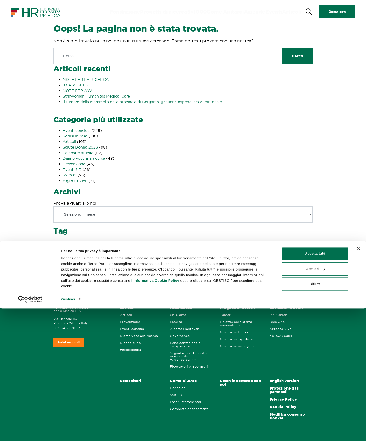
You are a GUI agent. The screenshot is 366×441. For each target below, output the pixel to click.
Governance (180, 336)
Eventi (274, 12)
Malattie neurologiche (237, 346)
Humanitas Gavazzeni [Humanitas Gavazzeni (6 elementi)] (217, 249)
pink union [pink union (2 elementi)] (147, 258)
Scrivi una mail (68, 342)
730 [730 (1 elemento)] (121, 242)
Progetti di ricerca (178, 12)
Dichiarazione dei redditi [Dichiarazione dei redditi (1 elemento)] (237, 242)
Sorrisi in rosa (75, 136)
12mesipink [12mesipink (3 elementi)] (108, 242)
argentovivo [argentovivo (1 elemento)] (132, 242)
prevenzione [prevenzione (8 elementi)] (208, 258)
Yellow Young (281, 336)
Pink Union (278, 315)
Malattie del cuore (234, 332)
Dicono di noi (131, 343)
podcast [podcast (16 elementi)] (181, 258)
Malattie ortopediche (237, 339)
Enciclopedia (130, 350)
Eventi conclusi (76, 130)
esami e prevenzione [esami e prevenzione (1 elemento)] (267, 242)
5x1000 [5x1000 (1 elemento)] (93, 242)
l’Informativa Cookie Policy (155, 413)
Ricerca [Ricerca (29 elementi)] (269, 257)
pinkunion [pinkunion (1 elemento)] (163, 258)
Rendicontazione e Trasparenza (185, 344)
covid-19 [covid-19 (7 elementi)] (204, 242)
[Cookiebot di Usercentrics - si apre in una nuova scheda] (30, 431)
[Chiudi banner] (358, 381)
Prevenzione (74, 164)
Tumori (226, 315)
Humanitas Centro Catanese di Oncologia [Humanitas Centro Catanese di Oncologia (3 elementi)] (158, 250)
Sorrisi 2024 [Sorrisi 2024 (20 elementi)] (283, 268)
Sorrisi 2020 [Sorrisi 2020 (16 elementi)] (141, 268)
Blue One (277, 322)
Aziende (257, 12)
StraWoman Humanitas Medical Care (96, 96)
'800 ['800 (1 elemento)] (84, 242)
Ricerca (176, 322)
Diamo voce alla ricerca (84, 158)
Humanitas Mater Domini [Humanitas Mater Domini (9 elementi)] (269, 249)
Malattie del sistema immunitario (236, 323)
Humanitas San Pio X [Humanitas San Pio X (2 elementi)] (68, 258)
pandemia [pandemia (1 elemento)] (133, 258)
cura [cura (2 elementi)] (218, 242)
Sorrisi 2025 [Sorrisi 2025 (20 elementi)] (70, 277)
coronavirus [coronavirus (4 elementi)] (183, 242)
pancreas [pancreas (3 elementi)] (117, 258)
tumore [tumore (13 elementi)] (112, 277)
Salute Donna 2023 (80, 147)
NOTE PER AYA (78, 90)
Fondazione (146, 12)
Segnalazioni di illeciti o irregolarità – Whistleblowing (189, 356)
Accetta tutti (315, 386)
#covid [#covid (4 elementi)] (59, 242)
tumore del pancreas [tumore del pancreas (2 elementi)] (167, 277)
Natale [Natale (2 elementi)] (103, 258)
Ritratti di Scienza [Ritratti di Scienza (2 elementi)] (295, 258)
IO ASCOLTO (75, 85)
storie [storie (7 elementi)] (95, 277)
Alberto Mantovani (185, 329)
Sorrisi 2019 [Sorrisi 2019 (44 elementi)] (104, 267)
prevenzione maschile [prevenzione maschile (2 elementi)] (240, 258)
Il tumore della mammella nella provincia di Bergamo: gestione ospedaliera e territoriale (142, 102)
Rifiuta (315, 417)
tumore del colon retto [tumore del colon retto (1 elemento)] (137, 278)
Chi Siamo (178, 315)
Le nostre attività (78, 153)
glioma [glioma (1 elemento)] (116, 250)
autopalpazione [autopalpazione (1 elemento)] (150, 242)
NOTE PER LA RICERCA (86, 79)
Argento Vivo (75, 181)
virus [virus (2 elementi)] (187, 277)
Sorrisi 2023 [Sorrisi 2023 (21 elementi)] (247, 268)
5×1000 (69, 175)
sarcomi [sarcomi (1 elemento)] (78, 269)
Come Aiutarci (231, 12)
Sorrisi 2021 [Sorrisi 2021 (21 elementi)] (176, 268)
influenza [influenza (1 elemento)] (91, 258)
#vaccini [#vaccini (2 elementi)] (73, 242)
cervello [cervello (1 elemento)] (167, 242)
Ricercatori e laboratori (189, 366)
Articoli (292, 12)
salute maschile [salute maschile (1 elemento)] (63, 269)
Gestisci (68, 432)
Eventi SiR (72, 169)
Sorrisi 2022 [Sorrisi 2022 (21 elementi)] (211, 268)
